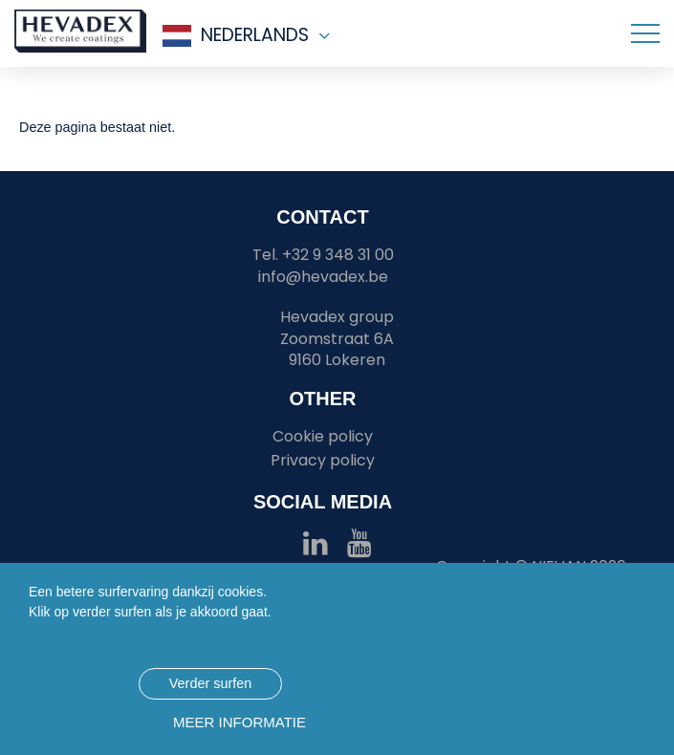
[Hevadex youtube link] (359, 548)
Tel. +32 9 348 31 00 (323, 255)
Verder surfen (210, 683)
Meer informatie (239, 722)
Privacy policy (323, 460)
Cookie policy (322, 436)
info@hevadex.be (323, 277)
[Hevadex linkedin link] (315, 548)
